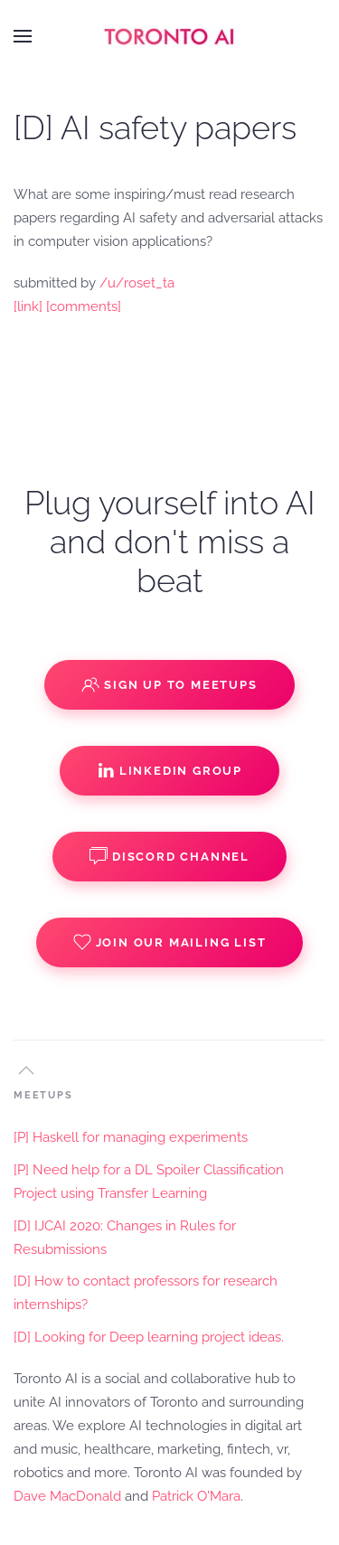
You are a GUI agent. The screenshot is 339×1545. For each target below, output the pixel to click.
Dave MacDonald (67, 1496)
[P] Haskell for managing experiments (131, 1137)
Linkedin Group (169, 770)
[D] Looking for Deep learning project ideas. (149, 1337)
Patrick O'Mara (196, 1496)
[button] (23, 36)
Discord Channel (169, 856)
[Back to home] (170, 36)
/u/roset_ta (136, 283)
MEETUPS (43, 1095)
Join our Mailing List (170, 942)
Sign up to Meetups (169, 684)
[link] (28, 306)
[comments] (83, 306)
